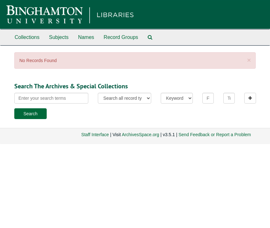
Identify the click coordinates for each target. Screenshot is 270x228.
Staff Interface (95, 134)
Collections (27, 37)
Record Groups (121, 37)
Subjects (58, 37)
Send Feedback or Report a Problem (215, 134)
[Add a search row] (250, 98)
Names (86, 37)
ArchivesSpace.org (140, 134)
